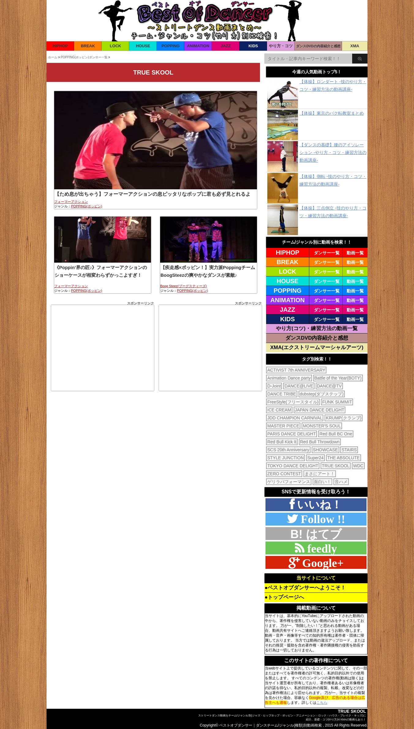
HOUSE (143, 46)
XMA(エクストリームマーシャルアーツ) (316, 347)
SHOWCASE (325, 449)
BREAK (88, 46)
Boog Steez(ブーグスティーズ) (183, 286)
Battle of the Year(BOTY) (338, 378)
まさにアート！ (320, 473)
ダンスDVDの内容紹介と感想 (318, 46)
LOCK (115, 46)
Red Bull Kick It (281, 441)
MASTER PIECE (283, 425)
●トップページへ (284, 597)
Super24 (315, 457)
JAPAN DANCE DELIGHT (319, 409)
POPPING (170, 46)
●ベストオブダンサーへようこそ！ (305, 588)
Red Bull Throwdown (320, 441)
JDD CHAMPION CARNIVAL (294, 417)
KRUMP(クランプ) (343, 417)
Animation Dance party (289, 378)
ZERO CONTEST (284, 473)
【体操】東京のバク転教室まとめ (331, 113)
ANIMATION (198, 46)
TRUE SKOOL (335, 465)
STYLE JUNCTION (285, 457)
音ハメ (341, 481)
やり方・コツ (281, 46)
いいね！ (318, 504)
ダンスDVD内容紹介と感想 (316, 338)
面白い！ (322, 481)
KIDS (253, 46)
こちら (321, 702)
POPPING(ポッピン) (86, 206)
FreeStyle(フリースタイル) (292, 401)
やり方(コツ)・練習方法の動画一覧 (316, 328)
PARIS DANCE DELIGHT (291, 433)
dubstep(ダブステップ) (322, 394)
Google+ (321, 563)
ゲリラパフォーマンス (288, 481)
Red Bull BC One (335, 433)
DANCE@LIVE (298, 386)
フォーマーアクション (71, 201)
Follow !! (321, 519)
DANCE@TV (329, 386)
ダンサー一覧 (327, 252)
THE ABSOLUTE (343, 457)
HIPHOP (60, 46)
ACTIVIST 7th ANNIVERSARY (296, 370)
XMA (354, 46)
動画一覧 (355, 252)
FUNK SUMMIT (337, 401)
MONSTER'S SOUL (322, 425)
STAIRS (349, 449)
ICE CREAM (279, 409)
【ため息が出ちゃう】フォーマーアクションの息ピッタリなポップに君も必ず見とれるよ (152, 194)
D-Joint (274, 386)
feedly (320, 548)
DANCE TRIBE (281, 394)
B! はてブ (316, 534)
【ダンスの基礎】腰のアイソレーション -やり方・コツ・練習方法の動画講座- (333, 152)
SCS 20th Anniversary (288, 449)
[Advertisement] (102, 348)
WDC (358, 465)
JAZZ (226, 46)
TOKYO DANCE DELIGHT (292, 465)
